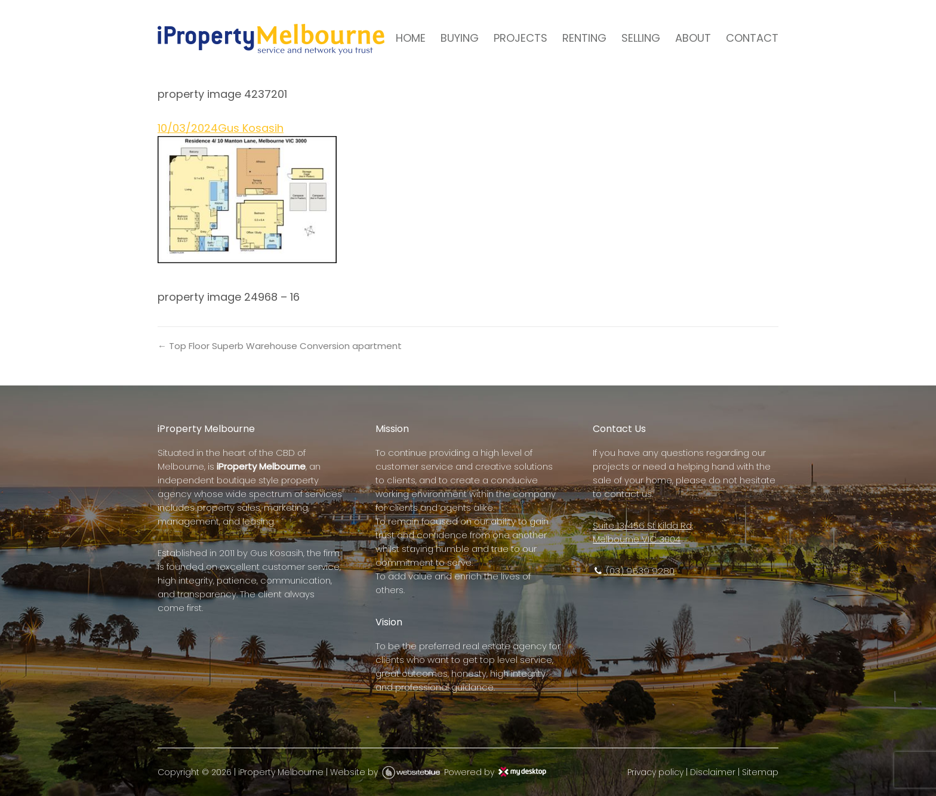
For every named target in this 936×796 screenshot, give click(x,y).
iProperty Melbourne (281, 772)
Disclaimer (712, 772)
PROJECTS (520, 37)
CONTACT (752, 37)
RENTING (584, 37)
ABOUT (693, 37)
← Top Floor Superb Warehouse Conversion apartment (280, 346)
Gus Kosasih (251, 128)
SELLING (640, 37)
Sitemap (760, 772)
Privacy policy (655, 772)
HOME (411, 37)
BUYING (460, 37)
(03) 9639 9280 (634, 570)
